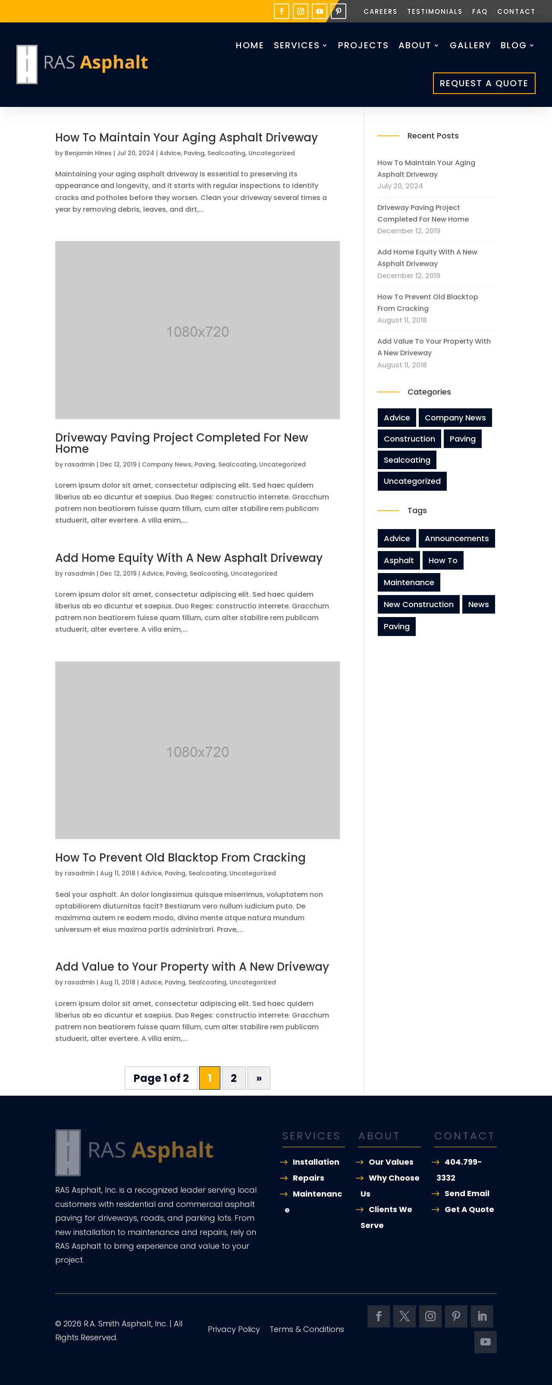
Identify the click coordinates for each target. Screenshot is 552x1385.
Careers (381, 12)
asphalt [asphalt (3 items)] (399, 560)
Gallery (470, 45)
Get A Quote (469, 1209)
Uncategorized (271, 153)
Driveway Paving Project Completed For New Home (181, 443)
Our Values (391, 1161)
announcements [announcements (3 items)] (457, 538)
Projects (363, 45)
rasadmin (80, 464)
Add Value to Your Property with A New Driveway (192, 967)
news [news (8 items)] (478, 604)
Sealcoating (226, 153)
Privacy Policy (234, 1330)
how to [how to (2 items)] (443, 560)
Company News (166, 464)
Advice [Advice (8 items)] (397, 538)
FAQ (480, 12)
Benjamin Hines (88, 153)
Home (250, 45)
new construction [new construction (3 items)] (419, 604)
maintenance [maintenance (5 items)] (409, 582)
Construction (409, 438)
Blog (514, 45)
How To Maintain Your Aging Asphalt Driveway (186, 137)
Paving (194, 153)
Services (297, 45)
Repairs (308, 1177)
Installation (316, 1161)
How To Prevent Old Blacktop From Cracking (180, 857)
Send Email (467, 1193)
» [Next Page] (259, 1078)
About (415, 45)
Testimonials (435, 12)
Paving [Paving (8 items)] (397, 626)
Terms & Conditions (307, 1330)
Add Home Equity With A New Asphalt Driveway (189, 558)
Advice (170, 153)
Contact (516, 12)
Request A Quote (484, 83)
